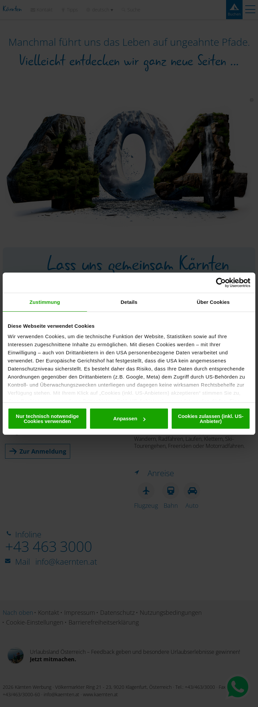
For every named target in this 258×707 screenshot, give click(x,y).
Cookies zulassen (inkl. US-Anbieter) (211, 418)
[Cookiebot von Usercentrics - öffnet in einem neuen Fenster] (220, 283)
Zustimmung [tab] (45, 302)
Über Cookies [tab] (213, 302)
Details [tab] (129, 302)
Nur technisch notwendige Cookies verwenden (47, 418)
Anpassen (129, 418)
